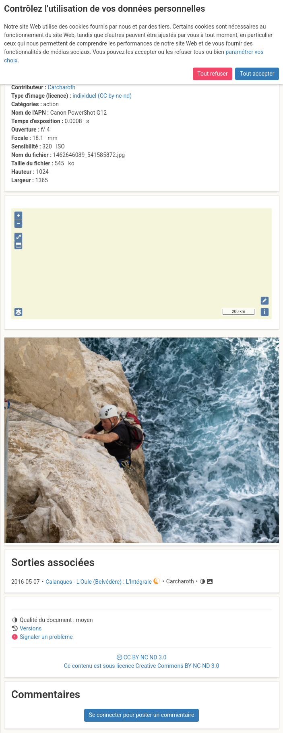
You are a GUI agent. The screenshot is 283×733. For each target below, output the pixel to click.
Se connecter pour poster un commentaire (141, 715)
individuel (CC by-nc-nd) (102, 96)
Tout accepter (257, 73)
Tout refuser (212, 73)
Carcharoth (61, 87)
